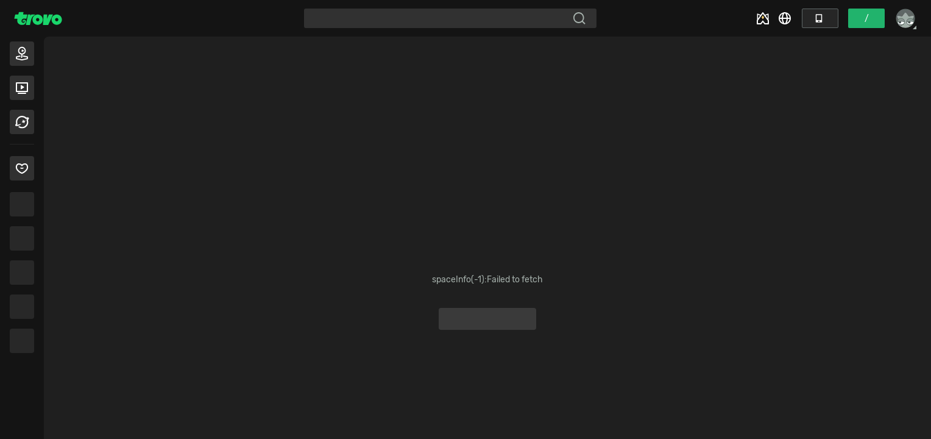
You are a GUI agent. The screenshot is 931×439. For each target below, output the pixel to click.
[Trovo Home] (38, 18)
